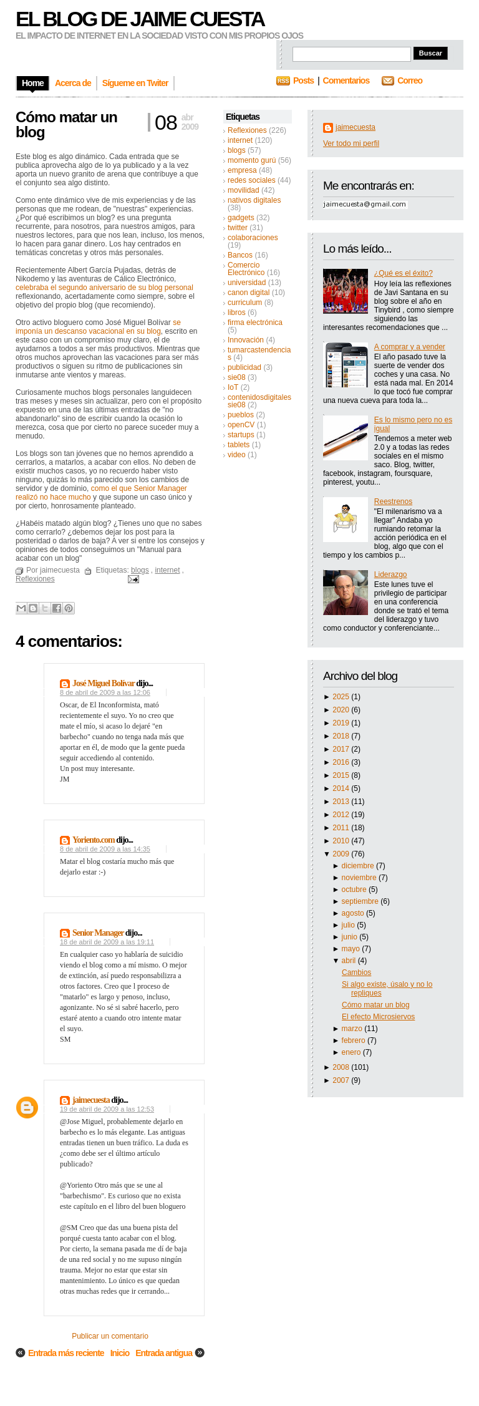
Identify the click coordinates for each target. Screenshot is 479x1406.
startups (241, 434)
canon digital (248, 292)
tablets (238, 444)
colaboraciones (253, 237)
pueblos (241, 414)
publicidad (244, 367)
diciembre (359, 865)
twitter (238, 227)
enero (352, 1052)
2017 (341, 749)
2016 (341, 762)
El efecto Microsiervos (378, 1016)
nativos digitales (254, 200)
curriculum (245, 302)
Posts (303, 80)
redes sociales (252, 180)
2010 (341, 840)
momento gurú (252, 160)
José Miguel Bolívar (103, 683)
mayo (352, 948)
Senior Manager (97, 933)
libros (237, 312)
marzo (353, 1028)
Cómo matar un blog (376, 1005)
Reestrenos (393, 501)
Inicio (120, 1353)
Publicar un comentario (110, 1336)
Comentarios (346, 80)
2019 (341, 723)
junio (351, 937)
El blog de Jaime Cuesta (140, 19)
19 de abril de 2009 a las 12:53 (107, 1109)
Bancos (240, 255)
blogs (237, 150)
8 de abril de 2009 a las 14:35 (105, 849)
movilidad (243, 190)
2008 (341, 1067)
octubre (355, 889)
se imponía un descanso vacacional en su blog (98, 327)
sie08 (237, 377)
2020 (341, 709)
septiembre (361, 901)
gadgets (241, 217)
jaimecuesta (355, 127)
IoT (233, 387)
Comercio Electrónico (246, 269)
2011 (341, 827)
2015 (341, 775)
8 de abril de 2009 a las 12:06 (105, 692)
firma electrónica (255, 322)
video (237, 454)
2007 (341, 1080)
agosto (354, 913)
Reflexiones (247, 130)
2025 (341, 696)
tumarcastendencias (259, 354)
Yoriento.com (93, 840)
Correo (409, 80)
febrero (354, 1040)
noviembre (360, 877)
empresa (242, 170)
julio (349, 925)
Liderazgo (390, 574)
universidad (247, 282)
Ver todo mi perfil (351, 143)
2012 (341, 814)
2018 (341, 736)
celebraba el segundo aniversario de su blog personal (104, 287)
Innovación (246, 340)
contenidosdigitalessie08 (259, 401)
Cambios (356, 972)
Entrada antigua (163, 1353)
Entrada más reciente (66, 1353)
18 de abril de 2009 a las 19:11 (107, 942)
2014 (341, 788)
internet (240, 140)
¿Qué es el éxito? (403, 273)
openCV (241, 424)
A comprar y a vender (409, 346)
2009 (341, 854)
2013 (341, 801)
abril (350, 960)
